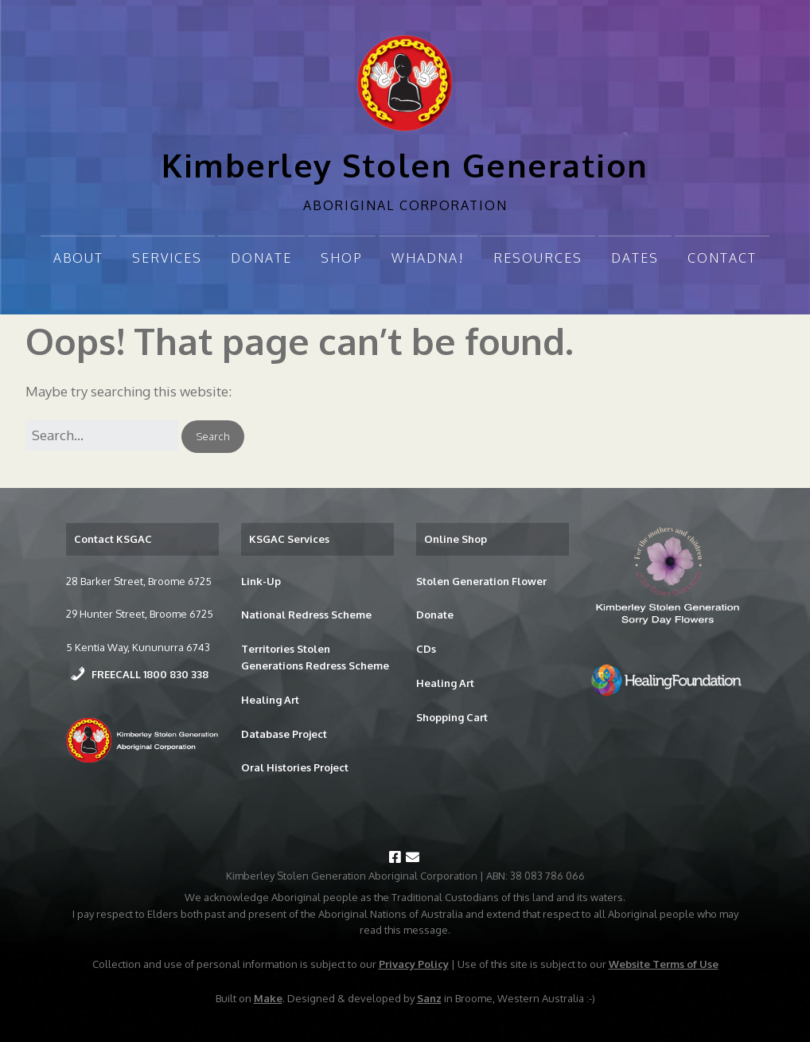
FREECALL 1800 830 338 (150, 674)
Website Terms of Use (663, 964)
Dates (635, 258)
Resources (537, 258)
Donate (261, 258)
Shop (342, 258)
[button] (212, 436)
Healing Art (270, 699)
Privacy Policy (414, 964)
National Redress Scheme (306, 614)
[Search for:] (101, 435)
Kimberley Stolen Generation (405, 165)
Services (167, 258)
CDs (426, 648)
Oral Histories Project (295, 767)
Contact (722, 258)
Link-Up (261, 581)
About (78, 258)
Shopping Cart (452, 717)
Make (268, 998)
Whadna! (428, 258)
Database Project (284, 734)
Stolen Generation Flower (481, 581)
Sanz (429, 998)
